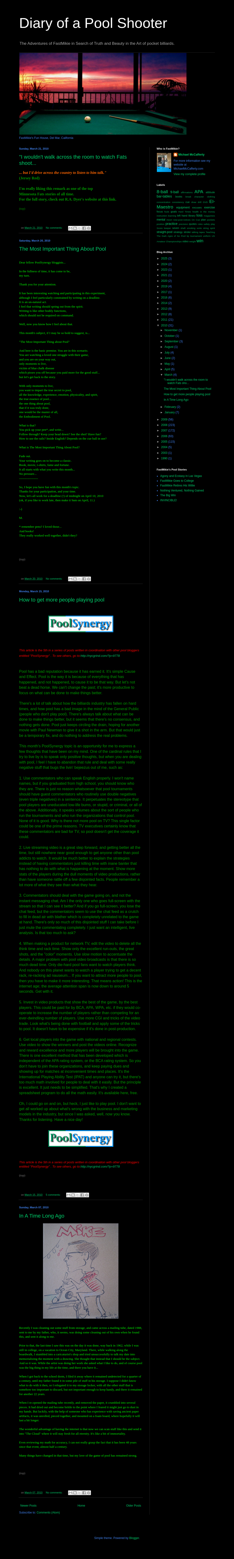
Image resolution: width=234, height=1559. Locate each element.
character (199, 196)
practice (171, 224)
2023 (164, 269)
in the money (207, 211)
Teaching (210, 232)
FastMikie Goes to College (177, 480)
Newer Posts (28, 1505)
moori (169, 219)
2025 (164, 258)
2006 (164, 436)
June (168, 358)
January (170, 412)
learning (172, 215)
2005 (164, 441)
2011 (164, 319)
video (185, 241)
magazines (209, 215)
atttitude (210, 192)
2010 (164, 325)
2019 (164, 286)
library (191, 215)
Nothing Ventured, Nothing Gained (182, 490)
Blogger (134, 1538)
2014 (164, 303)
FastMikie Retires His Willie (177, 485)
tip (188, 236)
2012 (164, 314)
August (169, 347)
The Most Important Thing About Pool (62, 249)
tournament (196, 236)
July (167, 352)
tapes (202, 232)
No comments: (54, 227)
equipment (183, 207)
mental (161, 219)
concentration (163, 202)
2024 (164, 264)
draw (193, 202)
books (178, 196)
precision (183, 224)
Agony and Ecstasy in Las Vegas (181, 476)
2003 (164, 453)
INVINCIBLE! (168, 500)
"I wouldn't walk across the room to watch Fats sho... (186, 381)
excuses (197, 207)
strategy (178, 232)
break (188, 196)
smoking (191, 228)
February (171, 407)
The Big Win (168, 495)
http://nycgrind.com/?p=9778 (100, 656)
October (170, 336)
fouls (166, 211)
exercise (209, 207)
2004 (164, 447)
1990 (164, 458)
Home (81, 1505)
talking (195, 232)
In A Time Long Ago (41, 1216)
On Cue (196, 219)
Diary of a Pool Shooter (93, 23)
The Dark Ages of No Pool (171, 236)
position (161, 224)
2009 (164, 419)
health (195, 211)
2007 (164, 430)
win (200, 240)
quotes (193, 224)
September (172, 341)
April (168, 369)
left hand (182, 215)
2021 (164, 275)
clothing (211, 196)
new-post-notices (182, 219)
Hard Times (184, 211)
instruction (162, 215)
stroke (187, 232)
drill (199, 202)
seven (175, 228)
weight (192, 241)
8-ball (162, 191)
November (172, 330)
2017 (164, 292)
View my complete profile (189, 174)
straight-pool (164, 232)
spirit (212, 228)
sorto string (203, 228)
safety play (209, 224)
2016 (164, 297)
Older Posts (133, 1505)
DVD (205, 202)
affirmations (186, 192)
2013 (164, 308)
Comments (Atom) (48, 1512)
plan (203, 219)
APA (198, 191)
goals (174, 211)
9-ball (174, 192)
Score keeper (164, 228)
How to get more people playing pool (61, 600)
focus (160, 211)
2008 (164, 425)
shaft (183, 228)
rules (200, 224)
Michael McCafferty (191, 154)
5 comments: (53, 1194)
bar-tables (164, 196)
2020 (164, 281)
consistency (178, 202)
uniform (207, 236)
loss (200, 215)
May (168, 363)
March (169, 374)
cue (188, 202)
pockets (211, 219)
